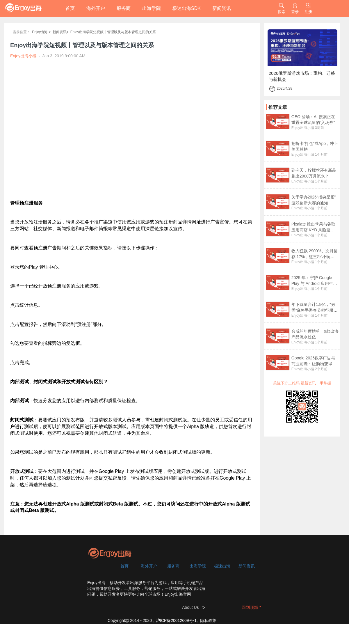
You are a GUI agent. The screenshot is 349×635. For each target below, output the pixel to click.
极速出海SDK (186, 8)
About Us (190, 607)
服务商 (124, 8)
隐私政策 (208, 620)
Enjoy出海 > (41, 32)
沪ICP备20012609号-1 (176, 620)
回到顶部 (250, 607)
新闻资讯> (61, 32)
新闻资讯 (221, 8)
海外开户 (95, 8)
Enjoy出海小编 (302, 128)
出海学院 (151, 8)
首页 (70, 8)
